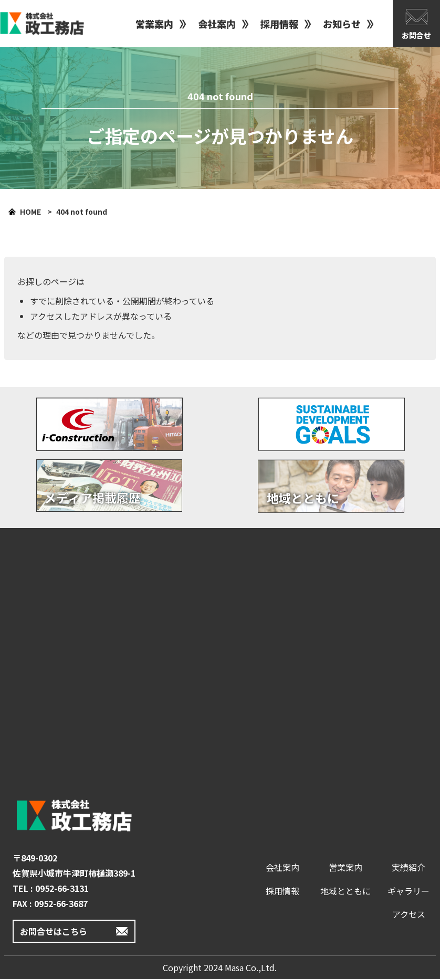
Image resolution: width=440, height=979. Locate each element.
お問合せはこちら (53, 931)
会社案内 (217, 23)
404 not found (81, 211)
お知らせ (342, 23)
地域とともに (345, 891)
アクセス (408, 914)
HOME (30, 211)
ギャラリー (408, 891)
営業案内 (154, 23)
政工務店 (42, 23)
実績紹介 (408, 867)
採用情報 (279, 23)
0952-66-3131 (62, 888)
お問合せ (416, 35)
